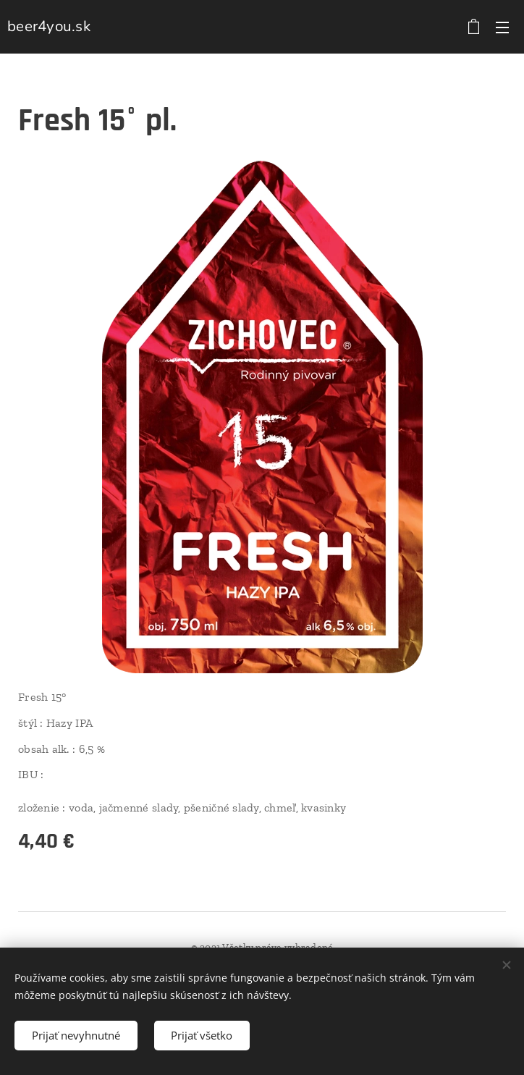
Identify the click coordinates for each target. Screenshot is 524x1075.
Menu (502, 27)
